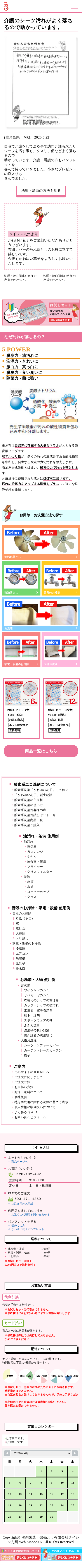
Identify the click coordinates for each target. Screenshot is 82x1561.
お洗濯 (41, 614)
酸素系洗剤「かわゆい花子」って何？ (41, 790)
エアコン (22, 953)
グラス (32, 897)
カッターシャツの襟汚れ (41, 1005)
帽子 (27, 1055)
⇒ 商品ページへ (18, 1161)
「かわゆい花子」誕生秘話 (33, 795)
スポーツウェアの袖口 (40, 1020)
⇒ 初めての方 (16, 1225)
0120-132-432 (24, 1174)
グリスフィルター (39, 871)
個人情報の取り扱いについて (35, 1107)
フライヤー (35, 866)
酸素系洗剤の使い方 (28, 805)
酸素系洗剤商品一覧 (28, 820)
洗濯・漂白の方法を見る (41, 190)
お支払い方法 (23, 1087)
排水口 (20, 968)
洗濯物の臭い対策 (36, 1030)
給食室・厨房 (36, 861)
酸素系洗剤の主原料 (28, 800)
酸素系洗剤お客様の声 (30, 810)
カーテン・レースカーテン (43, 1050)
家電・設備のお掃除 (21, 650)
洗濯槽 (20, 958)
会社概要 (20, 1097)
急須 (30, 881)
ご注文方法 (22, 1082)
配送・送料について (28, 1092)
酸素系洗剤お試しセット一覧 (35, 815)
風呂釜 (20, 963)
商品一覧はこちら (41, 751)
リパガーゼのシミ (36, 995)
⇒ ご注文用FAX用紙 (20, 1203)
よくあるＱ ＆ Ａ (26, 1112)
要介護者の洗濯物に (38, 1035)
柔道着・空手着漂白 (38, 1010)
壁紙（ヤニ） (25, 918)
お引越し (22, 938)
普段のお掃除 (61, 578)
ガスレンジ (35, 851)
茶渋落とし (21, 578)
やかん (32, 856)
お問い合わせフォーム (30, 1117)
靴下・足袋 (32, 1015)
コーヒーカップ (38, 891)
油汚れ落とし (41, 543)
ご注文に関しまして (28, 1077)
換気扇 (32, 846)
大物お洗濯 (61, 650)
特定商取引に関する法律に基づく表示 (41, 1102)
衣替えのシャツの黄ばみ (41, 1000)
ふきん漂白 (32, 1025)
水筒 (30, 886)
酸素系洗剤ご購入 (27, 825)
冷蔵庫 (20, 948)
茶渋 (27, 876)
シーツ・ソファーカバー (41, 1045)
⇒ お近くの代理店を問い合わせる (29, 1214)
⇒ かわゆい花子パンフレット (26, 1229)
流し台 (20, 928)
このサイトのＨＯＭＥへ (31, 1072)
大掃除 (20, 933)
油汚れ (28, 841)
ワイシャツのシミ (36, 990)
